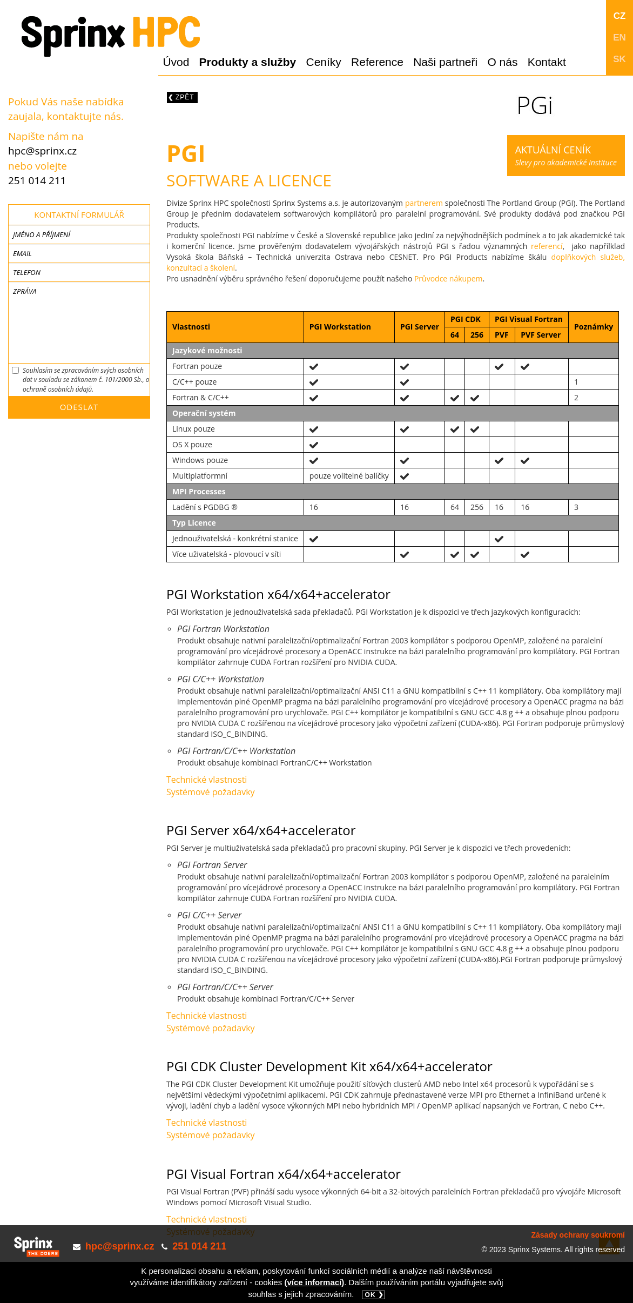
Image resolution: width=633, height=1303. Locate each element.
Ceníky (323, 62)
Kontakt (547, 62)
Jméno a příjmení (41, 234)
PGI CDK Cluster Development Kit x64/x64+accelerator (329, 1066)
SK (619, 59)
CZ (620, 16)
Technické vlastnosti (206, 779)
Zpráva (24, 291)
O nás (502, 62)
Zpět (185, 97)
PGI (185, 153)
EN (619, 37)
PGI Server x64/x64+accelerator (261, 830)
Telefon (27, 272)
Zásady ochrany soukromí (578, 1235)
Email (22, 253)
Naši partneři (445, 62)
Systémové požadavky (210, 792)
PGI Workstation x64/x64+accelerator (278, 594)
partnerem (424, 203)
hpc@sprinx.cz (42, 151)
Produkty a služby (248, 62)
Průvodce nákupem (448, 278)
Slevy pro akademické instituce (566, 155)
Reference (377, 62)
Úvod (176, 62)
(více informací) (314, 1282)
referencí (547, 246)
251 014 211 (37, 180)
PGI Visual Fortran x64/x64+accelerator (283, 1174)
